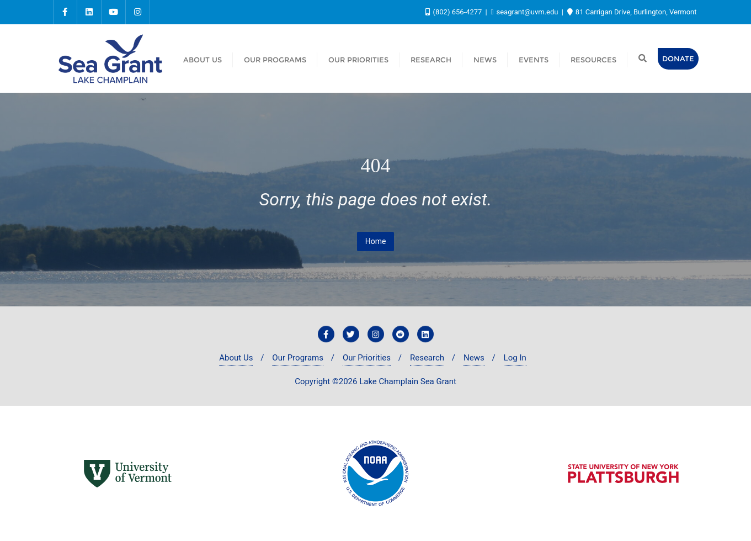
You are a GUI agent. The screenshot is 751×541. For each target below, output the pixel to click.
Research (427, 358)
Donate (678, 58)
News (474, 358)
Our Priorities (367, 358)
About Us (236, 358)
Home (375, 241)
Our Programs (297, 358)
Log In (515, 358)
